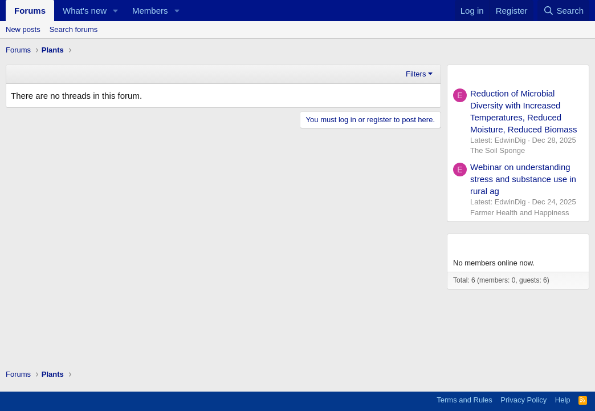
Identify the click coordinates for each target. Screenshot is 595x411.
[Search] (563, 10)
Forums (30, 10)
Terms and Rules (464, 400)
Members (150, 10)
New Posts (476, 75)
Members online (487, 244)
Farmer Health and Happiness (519, 212)
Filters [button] (416, 74)
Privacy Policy (523, 400)
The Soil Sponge (497, 150)
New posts (23, 29)
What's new (85, 10)
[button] (116, 10)
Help (562, 400)
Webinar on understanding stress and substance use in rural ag (523, 179)
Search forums (74, 29)
